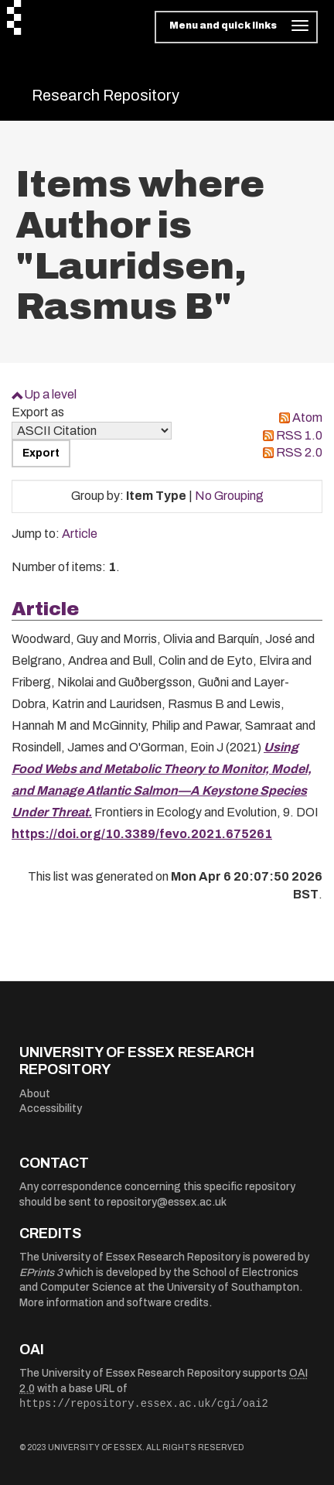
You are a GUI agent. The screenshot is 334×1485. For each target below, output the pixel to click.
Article (79, 533)
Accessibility (50, 1108)
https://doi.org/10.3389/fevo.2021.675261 (142, 833)
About (34, 1094)
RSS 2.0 (299, 452)
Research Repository (105, 95)
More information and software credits (114, 1303)
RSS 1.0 (299, 435)
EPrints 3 (41, 1272)
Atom (307, 417)
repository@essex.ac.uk (167, 1202)
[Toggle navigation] (236, 27)
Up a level (50, 394)
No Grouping (229, 495)
